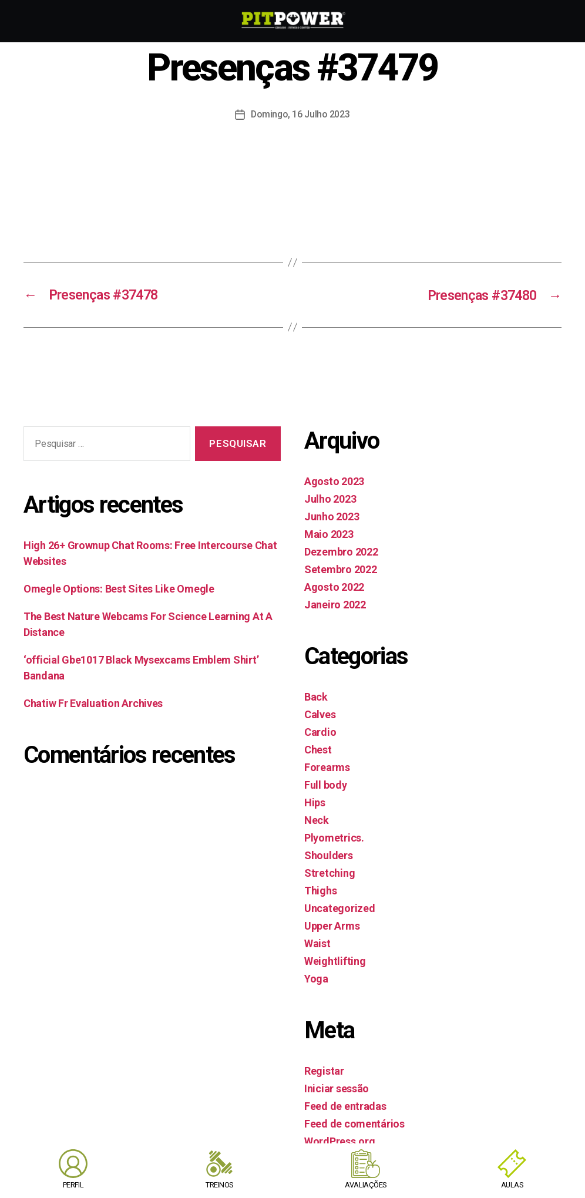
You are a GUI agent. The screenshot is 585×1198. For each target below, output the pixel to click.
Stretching (329, 872)
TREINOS (219, 1184)
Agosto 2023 (334, 481)
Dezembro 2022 (341, 551)
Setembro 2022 (340, 569)
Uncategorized (339, 907)
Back (316, 696)
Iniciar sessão (336, 1088)
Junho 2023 (331, 516)
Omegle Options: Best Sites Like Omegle (118, 588)
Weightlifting (335, 960)
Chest (318, 749)
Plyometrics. (334, 837)
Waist (317, 943)
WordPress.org (339, 1141)
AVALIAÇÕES (366, 1184)
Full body (325, 784)
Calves (319, 714)
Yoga (316, 978)
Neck (316, 819)
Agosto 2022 (334, 586)
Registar (324, 1070)
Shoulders (328, 855)
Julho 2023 (330, 498)
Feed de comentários (354, 1123)
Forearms (327, 766)
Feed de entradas (345, 1105)
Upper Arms (331, 925)
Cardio (320, 731)
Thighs (320, 890)
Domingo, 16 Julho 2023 (300, 114)
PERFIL (73, 1184)
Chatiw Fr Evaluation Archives (93, 702)
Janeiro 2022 (335, 604)
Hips (314, 802)
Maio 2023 (329, 533)
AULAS (511, 1184)
